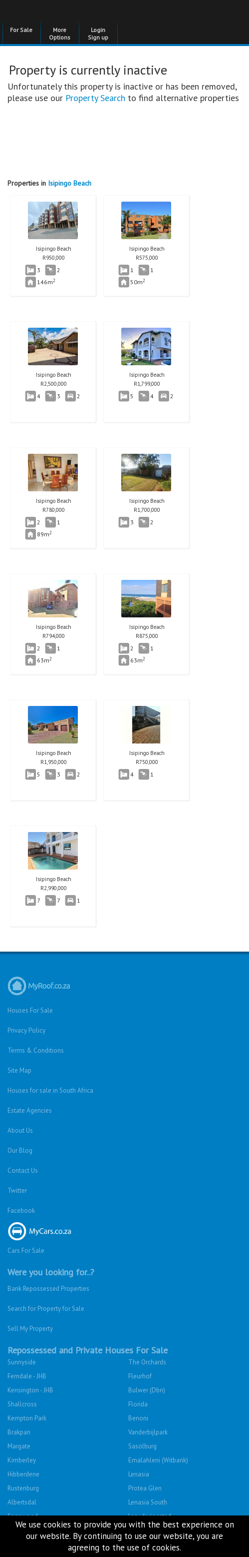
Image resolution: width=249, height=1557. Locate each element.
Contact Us (22, 1170)
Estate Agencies (29, 1110)
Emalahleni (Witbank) (158, 1460)
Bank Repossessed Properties (48, 1288)
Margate (18, 1446)
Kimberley (21, 1460)
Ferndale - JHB (26, 1376)
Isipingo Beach (69, 183)
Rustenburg (23, 1488)
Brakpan (18, 1432)
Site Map (19, 1070)
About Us (20, 1130)
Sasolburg (142, 1446)
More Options (59, 33)
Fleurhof (140, 1376)
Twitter (17, 1190)
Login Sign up (98, 33)
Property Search (95, 98)
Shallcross (22, 1404)
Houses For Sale (30, 1010)
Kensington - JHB (30, 1390)
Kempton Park (26, 1418)
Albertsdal (21, 1502)
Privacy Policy (26, 1030)
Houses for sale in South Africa (50, 1090)
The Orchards (147, 1362)
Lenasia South (147, 1502)
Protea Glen (145, 1488)
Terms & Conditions (35, 1050)
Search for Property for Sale (45, 1308)
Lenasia (138, 1474)
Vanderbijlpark (148, 1432)
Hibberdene (23, 1474)
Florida (138, 1404)
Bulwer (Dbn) (146, 1390)
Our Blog (19, 1150)
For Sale (21, 30)
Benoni (138, 1418)
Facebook (21, 1210)
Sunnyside (21, 1362)
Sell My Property (30, 1328)
